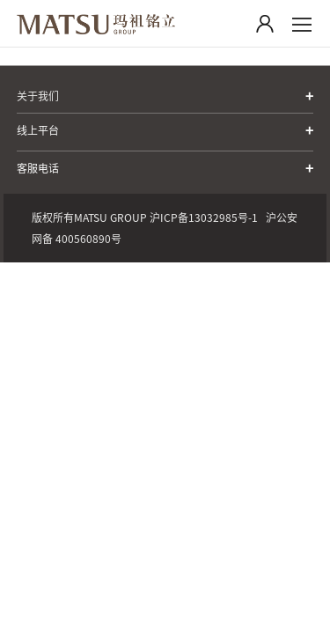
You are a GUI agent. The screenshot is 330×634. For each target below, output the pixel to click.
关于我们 (38, 96)
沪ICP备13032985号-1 (204, 217)
